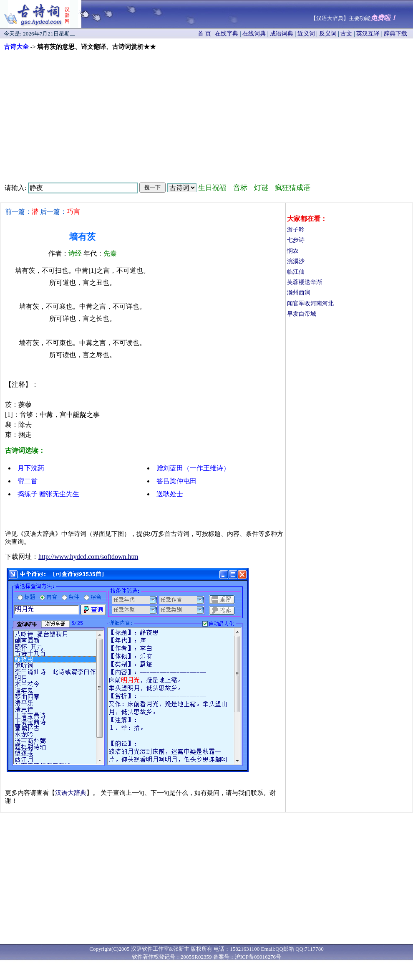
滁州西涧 (298, 292)
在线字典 (226, 33)
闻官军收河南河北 (310, 303)
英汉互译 (368, 33)
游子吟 (296, 229)
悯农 (293, 251)
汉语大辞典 (70, 792)
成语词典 (281, 33)
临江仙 (296, 272)
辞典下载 (395, 33)
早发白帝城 (301, 314)
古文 (346, 33)
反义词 (328, 33)
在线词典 (254, 33)
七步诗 (296, 240)
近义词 (306, 33)
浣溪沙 (296, 261)
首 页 (204, 33)
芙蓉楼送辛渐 (304, 282)
